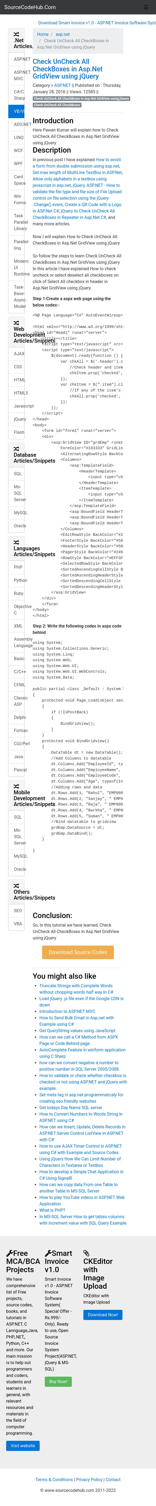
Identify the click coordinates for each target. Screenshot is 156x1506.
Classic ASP (19, 701)
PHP (18, 567)
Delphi (19, 717)
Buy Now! (58, 1381)
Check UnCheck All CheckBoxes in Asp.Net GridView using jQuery (68, 69)
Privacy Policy (89, 1479)
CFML (19, 684)
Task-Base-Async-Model (19, 297)
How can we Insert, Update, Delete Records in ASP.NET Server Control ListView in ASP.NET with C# (82, 1133)
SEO (18, 910)
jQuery (19, 419)
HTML (19, 379)
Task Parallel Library (19, 222)
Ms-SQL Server (19, 493)
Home (43, 34)
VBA (18, 923)
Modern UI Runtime (19, 268)
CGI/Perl (19, 743)
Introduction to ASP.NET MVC (67, 1011)
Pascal (19, 769)
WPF (18, 163)
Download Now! (103, 1314)
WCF (18, 150)
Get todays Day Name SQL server (70, 1107)
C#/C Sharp (19, 95)
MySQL (19, 512)
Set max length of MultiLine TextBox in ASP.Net (77, 172)
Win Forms (19, 199)
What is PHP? (52, 1210)
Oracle (19, 525)
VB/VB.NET (19, 111)
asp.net (62, 34)
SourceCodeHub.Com (30, 7)
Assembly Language (19, 642)
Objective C (19, 609)
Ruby (18, 593)
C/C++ (19, 671)
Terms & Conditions (54, 1479)
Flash (19, 432)
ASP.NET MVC (19, 75)
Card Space (19, 180)
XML (18, 626)
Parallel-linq (19, 245)
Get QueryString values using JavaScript (77, 1030)
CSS (18, 366)
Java (18, 756)
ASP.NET (19, 59)
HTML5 (19, 393)
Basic (19, 658)
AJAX (19, 353)
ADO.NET (19, 124)
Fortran (19, 730)
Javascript (19, 406)
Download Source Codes (78, 952)
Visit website (23, 1445)
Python (19, 580)
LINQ (18, 137)
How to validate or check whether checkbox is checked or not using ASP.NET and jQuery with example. (83, 1082)
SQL (18, 473)
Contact (113, 1479)
